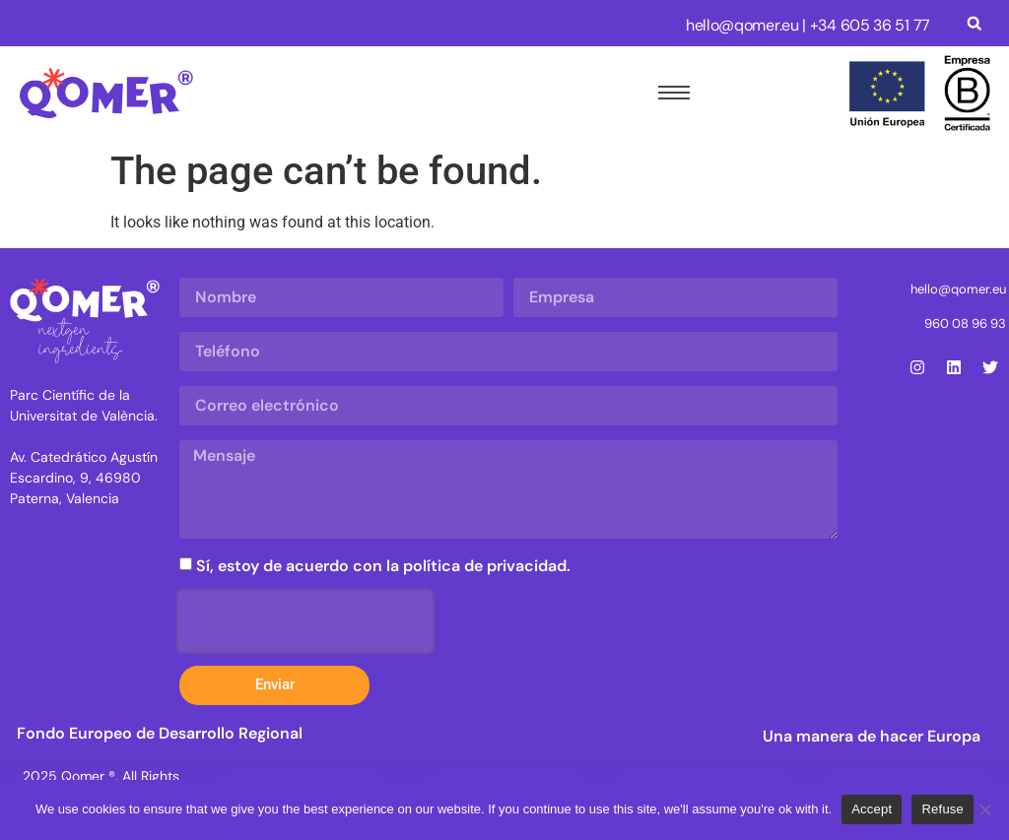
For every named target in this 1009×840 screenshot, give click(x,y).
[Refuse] (984, 809)
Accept (871, 809)
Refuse (942, 809)
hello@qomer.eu (742, 25)
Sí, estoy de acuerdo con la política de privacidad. (383, 564)
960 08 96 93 (965, 323)
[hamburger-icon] (670, 92)
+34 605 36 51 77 (870, 25)
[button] (974, 23)
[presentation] (305, 621)
